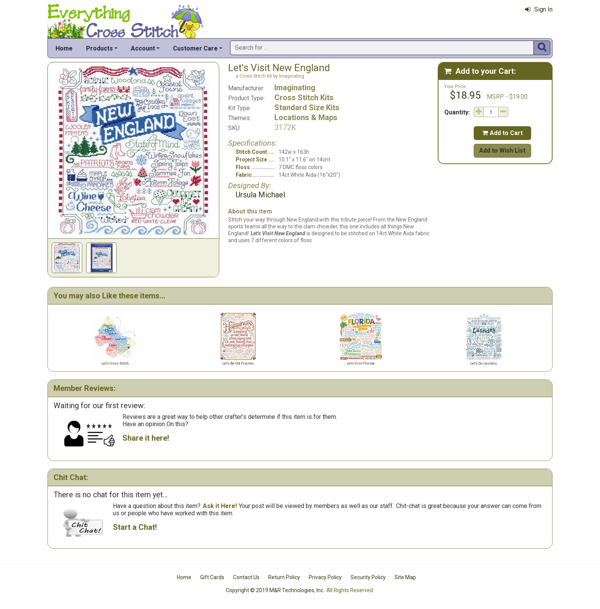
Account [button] (143, 48)
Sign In (539, 9)
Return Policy (284, 577)
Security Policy (368, 577)
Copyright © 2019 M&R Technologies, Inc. (275, 590)
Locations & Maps (306, 117)
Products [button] (99, 48)
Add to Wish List (502, 150)
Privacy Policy (325, 577)
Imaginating (294, 87)
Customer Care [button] (195, 48)
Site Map (405, 577)
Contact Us (246, 577)
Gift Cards (212, 577)
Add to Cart (502, 133)
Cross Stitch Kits (304, 97)
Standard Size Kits (306, 107)
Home (64, 48)
